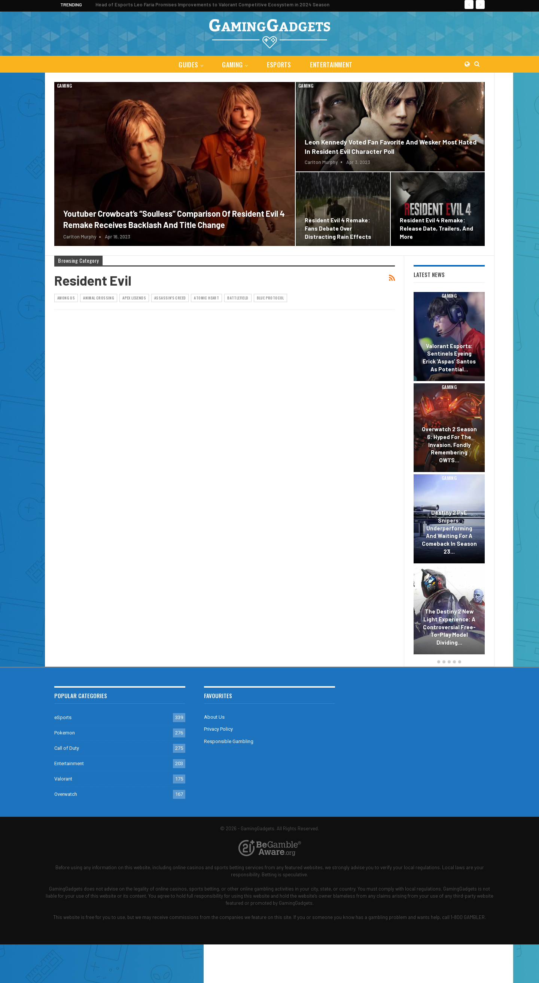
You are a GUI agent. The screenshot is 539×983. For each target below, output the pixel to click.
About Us (214, 717)
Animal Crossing (98, 298)
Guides (187, 64)
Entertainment (332, 64)
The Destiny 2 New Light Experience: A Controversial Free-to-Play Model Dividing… (449, 627)
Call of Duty (66, 748)
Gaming (232, 64)
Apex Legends (134, 298)
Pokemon (64, 733)
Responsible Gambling (228, 741)
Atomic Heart (206, 298)
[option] (449, 474)
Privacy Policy (218, 729)
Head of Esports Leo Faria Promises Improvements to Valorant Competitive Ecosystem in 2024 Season (212, 4)
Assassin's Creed (170, 298)
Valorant (63, 779)
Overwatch (65, 794)
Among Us (66, 298)
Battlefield (237, 298)
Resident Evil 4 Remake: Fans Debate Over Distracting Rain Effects (338, 228)
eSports (279, 64)
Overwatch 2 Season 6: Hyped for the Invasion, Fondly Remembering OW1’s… (449, 444)
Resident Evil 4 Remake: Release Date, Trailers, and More (436, 228)
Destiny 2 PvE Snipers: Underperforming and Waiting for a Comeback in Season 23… (449, 531)
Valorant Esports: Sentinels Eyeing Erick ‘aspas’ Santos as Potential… (449, 357)
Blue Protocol (270, 298)
